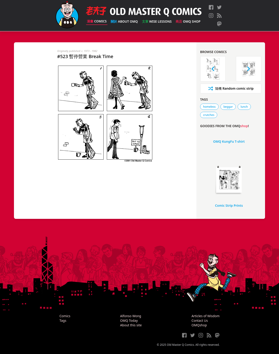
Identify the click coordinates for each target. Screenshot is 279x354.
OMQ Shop (188, 21)
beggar (228, 107)
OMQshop (199, 325)
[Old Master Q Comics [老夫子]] (67, 15)
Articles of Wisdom (206, 316)
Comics (97, 21)
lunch (244, 107)
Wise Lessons (157, 21)
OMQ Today (129, 320)
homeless (209, 107)
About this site (131, 325)
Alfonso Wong (130, 316)
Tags (62, 320)
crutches (208, 115)
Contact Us (200, 320)
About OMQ (124, 21)
